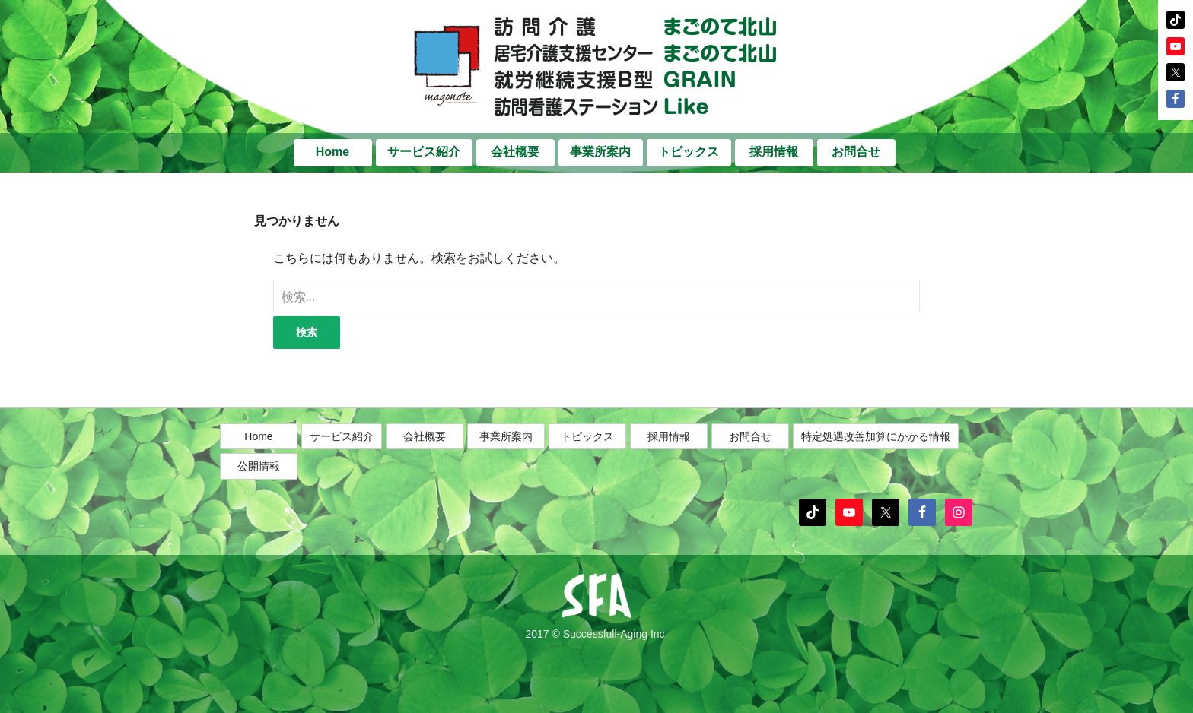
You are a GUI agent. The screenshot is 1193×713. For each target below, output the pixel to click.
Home (332, 151)
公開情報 (258, 466)
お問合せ (856, 151)
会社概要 (515, 151)
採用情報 (773, 151)
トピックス (688, 151)
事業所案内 (600, 151)
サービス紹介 (423, 151)
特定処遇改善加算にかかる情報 (875, 436)
